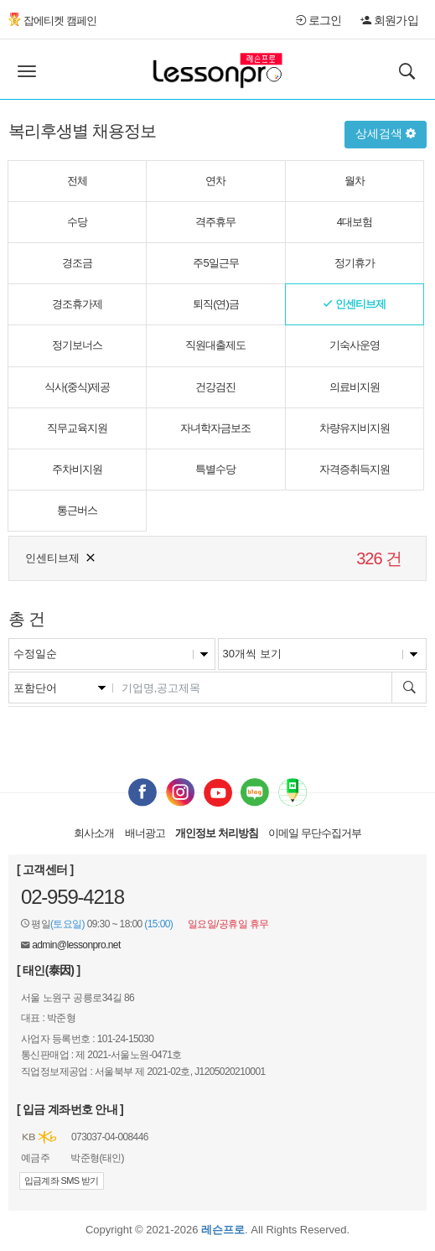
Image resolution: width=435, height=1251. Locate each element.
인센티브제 (61, 556)
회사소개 (94, 833)
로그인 (318, 20)
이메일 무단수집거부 (314, 833)
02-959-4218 (72, 896)
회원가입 (389, 20)
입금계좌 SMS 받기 (61, 1181)
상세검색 (385, 133)
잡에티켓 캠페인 (52, 20)
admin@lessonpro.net (76, 945)
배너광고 (145, 833)
